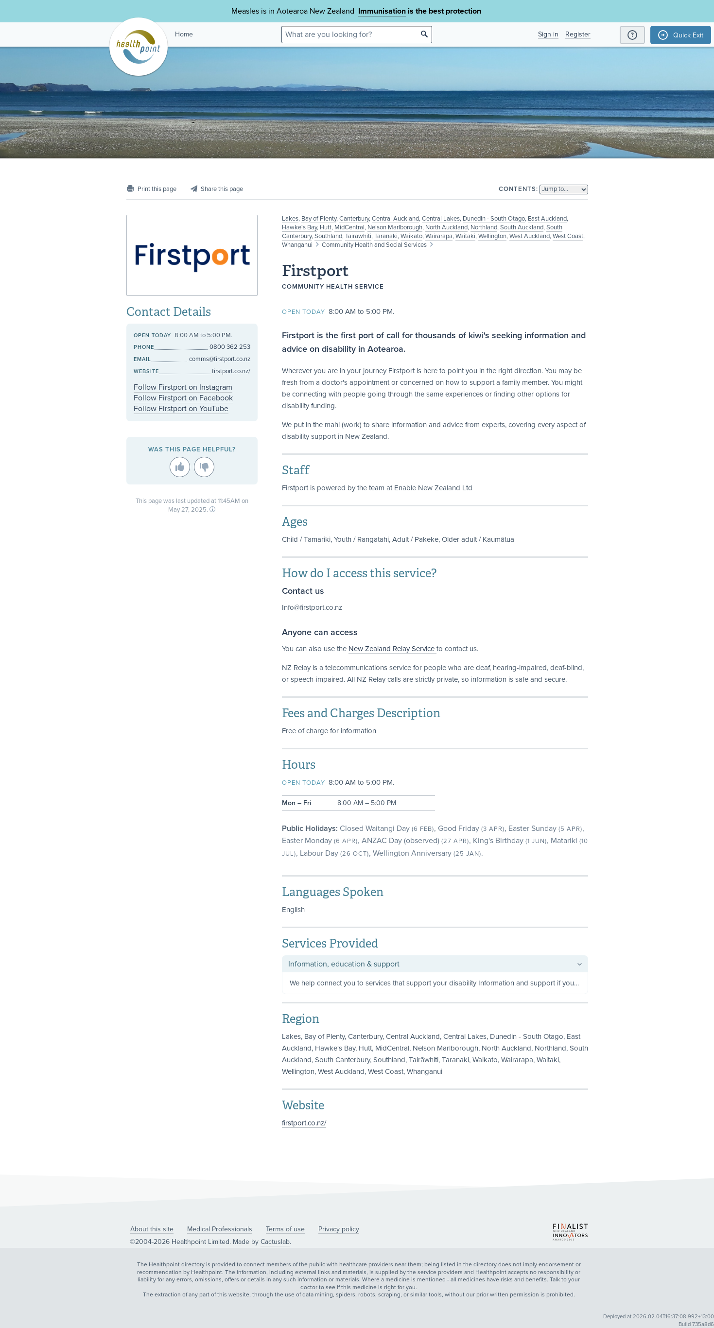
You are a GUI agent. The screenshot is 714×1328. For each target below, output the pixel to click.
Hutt (325, 227)
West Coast (568, 236)
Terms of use (285, 1229)
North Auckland (446, 227)
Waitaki (465, 236)
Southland (328, 236)
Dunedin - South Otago (494, 219)
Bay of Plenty (318, 219)
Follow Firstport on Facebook (183, 398)
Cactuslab (275, 1242)
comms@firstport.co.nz (219, 359)
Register (578, 34)
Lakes (290, 219)
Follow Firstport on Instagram (183, 387)
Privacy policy (338, 1229)
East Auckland (547, 219)
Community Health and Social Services (374, 245)
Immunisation (382, 11)
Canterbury (354, 219)
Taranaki (386, 236)
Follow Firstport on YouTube (181, 409)
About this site (152, 1229)
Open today (303, 312)
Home (184, 34)
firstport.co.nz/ (304, 1123)
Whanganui (297, 245)
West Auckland (529, 236)
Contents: (518, 189)
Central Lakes (441, 219)
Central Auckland (395, 219)
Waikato (411, 236)
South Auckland (521, 227)
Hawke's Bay (299, 227)
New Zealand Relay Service (392, 648)
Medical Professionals (219, 1229)
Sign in (548, 34)
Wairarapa (439, 236)
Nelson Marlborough (394, 227)
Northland (483, 227)
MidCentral (349, 227)
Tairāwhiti (358, 236)
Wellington (492, 236)
